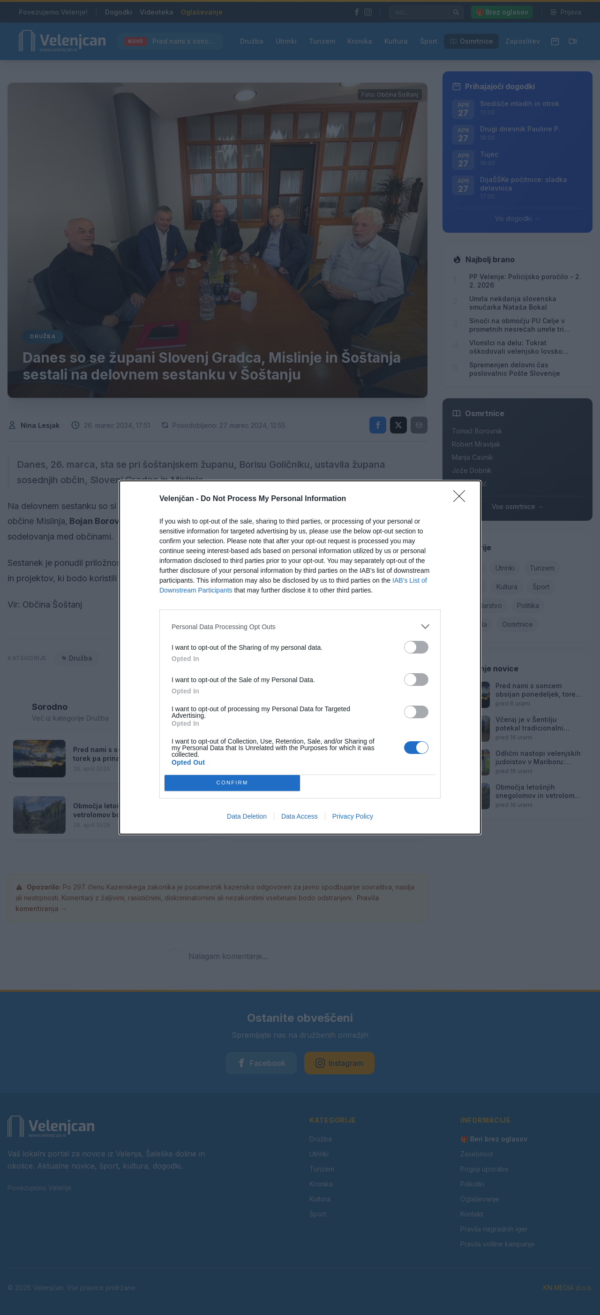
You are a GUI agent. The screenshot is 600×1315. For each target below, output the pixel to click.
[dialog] (300, 657)
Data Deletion (247, 816)
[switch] (416, 647)
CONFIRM (232, 783)
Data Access (299, 816)
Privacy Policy (352, 816)
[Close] (462, 499)
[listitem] (300, 626)
